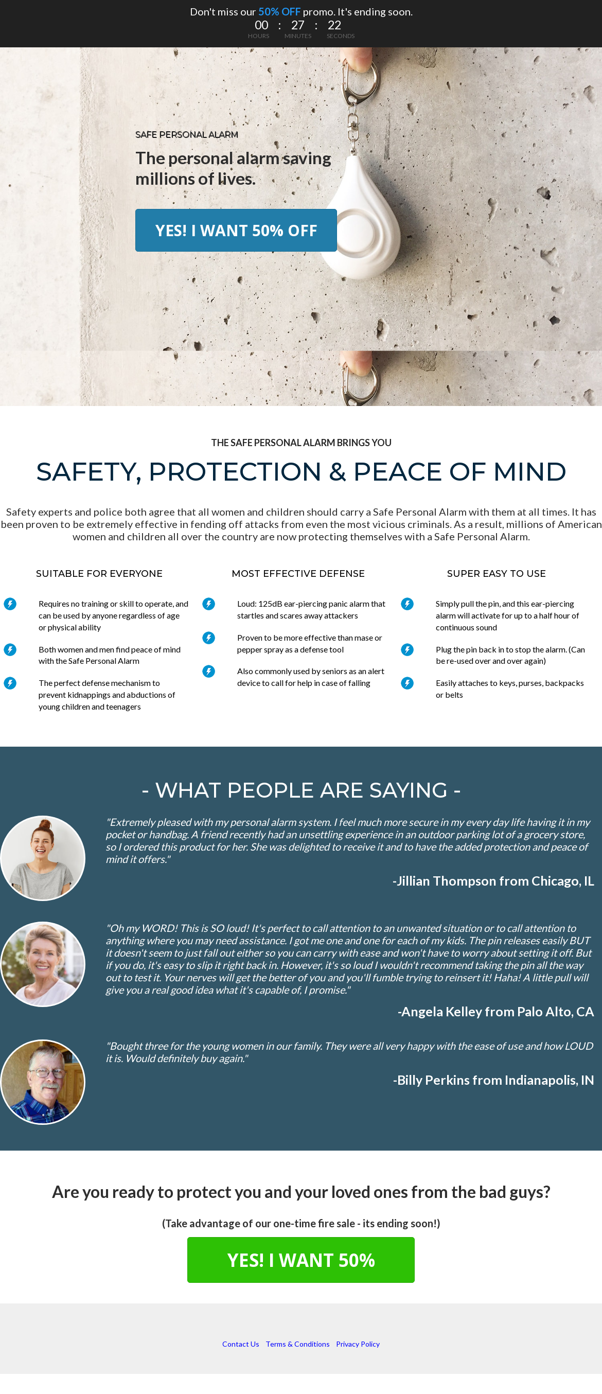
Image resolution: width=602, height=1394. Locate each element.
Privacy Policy (358, 1343)
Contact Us (240, 1343)
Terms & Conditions (297, 1343)
